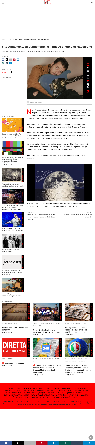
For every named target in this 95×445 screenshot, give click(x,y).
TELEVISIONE (81, 361)
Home (3, 39)
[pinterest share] (14, 60)
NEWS (15, 323)
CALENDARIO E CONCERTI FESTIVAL (50, 323)
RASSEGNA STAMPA (80, 323)
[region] (47, 20)
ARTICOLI (10, 39)
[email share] (10, 60)
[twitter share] (7, 59)
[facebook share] (3, 60)
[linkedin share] (18, 60)
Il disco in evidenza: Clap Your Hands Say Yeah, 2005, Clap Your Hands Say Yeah (12, 136)
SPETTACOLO (55, 358)
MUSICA (10, 323)
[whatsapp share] (3, 63)
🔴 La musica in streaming (13, 363)
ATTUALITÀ (36, 358)
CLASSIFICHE (80, 358)
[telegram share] (10, 63)
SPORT (35, 361)
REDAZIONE (6, 72)
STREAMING (9, 358)
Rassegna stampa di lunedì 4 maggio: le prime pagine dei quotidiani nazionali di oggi (77, 329)
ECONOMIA (43, 358)
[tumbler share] (7, 63)
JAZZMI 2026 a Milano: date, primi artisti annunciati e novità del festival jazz (12, 273)
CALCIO (73, 358)
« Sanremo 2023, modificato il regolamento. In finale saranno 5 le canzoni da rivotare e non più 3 (41, 217)
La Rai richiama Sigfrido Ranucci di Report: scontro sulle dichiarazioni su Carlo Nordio (12, 207)
